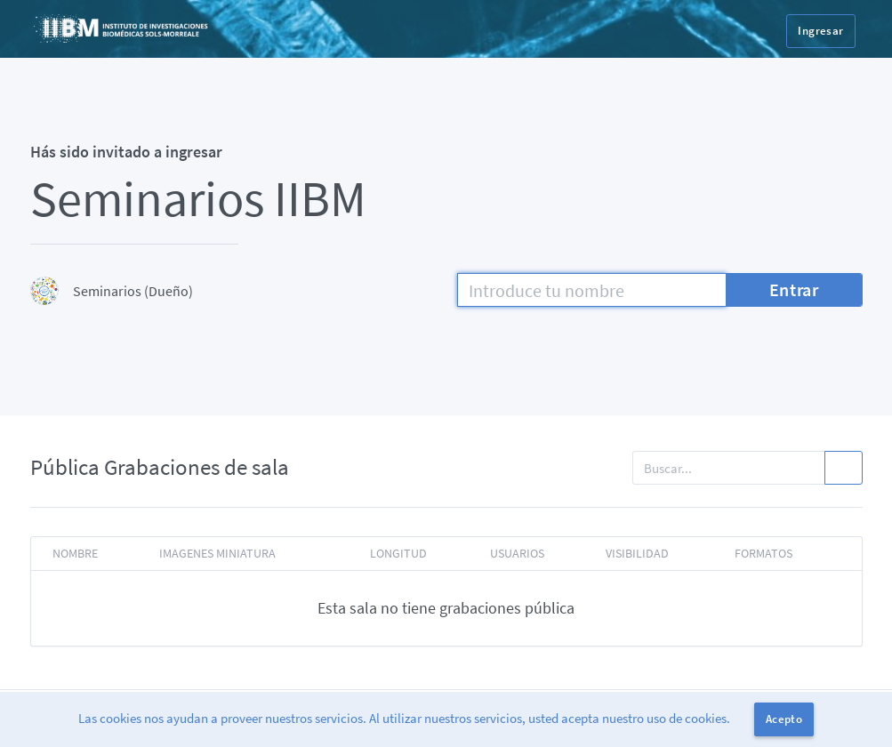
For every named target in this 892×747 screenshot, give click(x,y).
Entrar (794, 289)
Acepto (784, 719)
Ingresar (820, 30)
